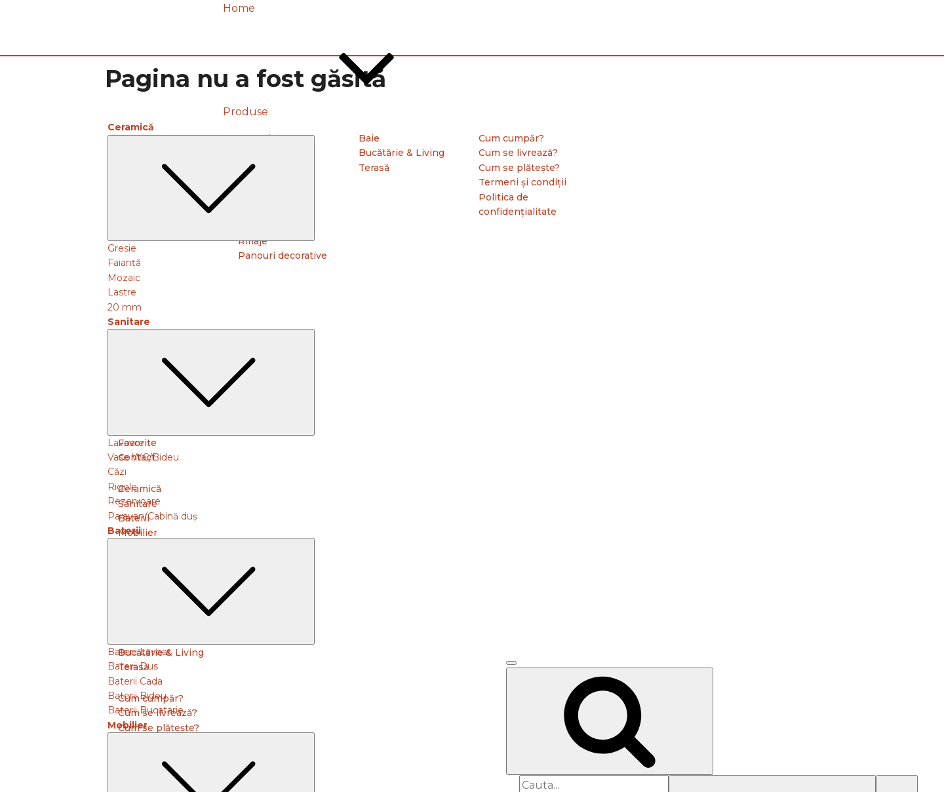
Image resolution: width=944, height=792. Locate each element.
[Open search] (609, 721)
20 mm (125, 307)
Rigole (122, 487)
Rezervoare (134, 501)
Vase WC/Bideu (143, 457)
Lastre (122, 292)
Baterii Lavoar (139, 652)
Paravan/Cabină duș (152, 516)
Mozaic (124, 278)
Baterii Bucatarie (146, 710)
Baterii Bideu (137, 696)
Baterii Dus (133, 666)
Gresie (122, 248)
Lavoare (126, 443)
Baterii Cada (135, 681)
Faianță (124, 263)
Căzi (117, 472)
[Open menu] (511, 663)
